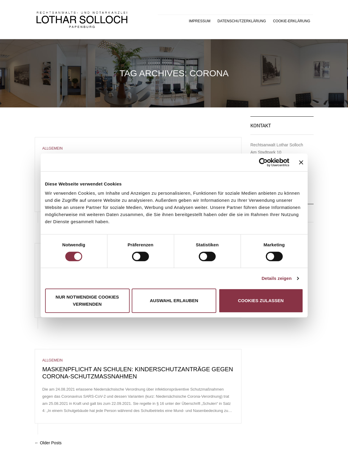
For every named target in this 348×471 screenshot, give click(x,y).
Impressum (200, 21)
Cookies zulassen (261, 300)
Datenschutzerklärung (241, 21)
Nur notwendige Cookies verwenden (87, 300)
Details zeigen (277, 278)
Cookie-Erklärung (291, 21)
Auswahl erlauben (174, 300)
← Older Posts (48, 442)
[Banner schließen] (301, 162)
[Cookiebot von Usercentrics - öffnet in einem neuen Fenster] (263, 162)
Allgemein (52, 148)
